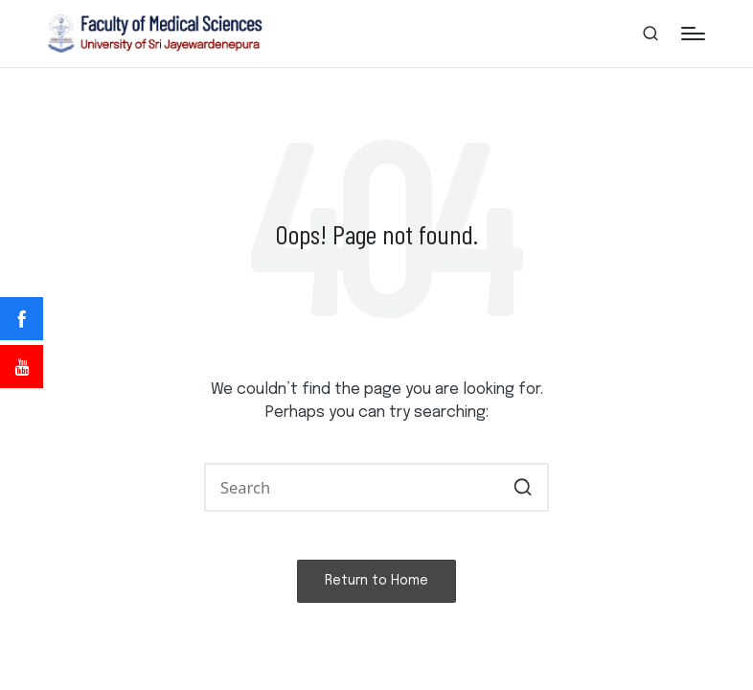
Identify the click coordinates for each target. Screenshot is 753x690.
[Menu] (693, 33)
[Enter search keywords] (376, 487)
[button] (523, 487)
